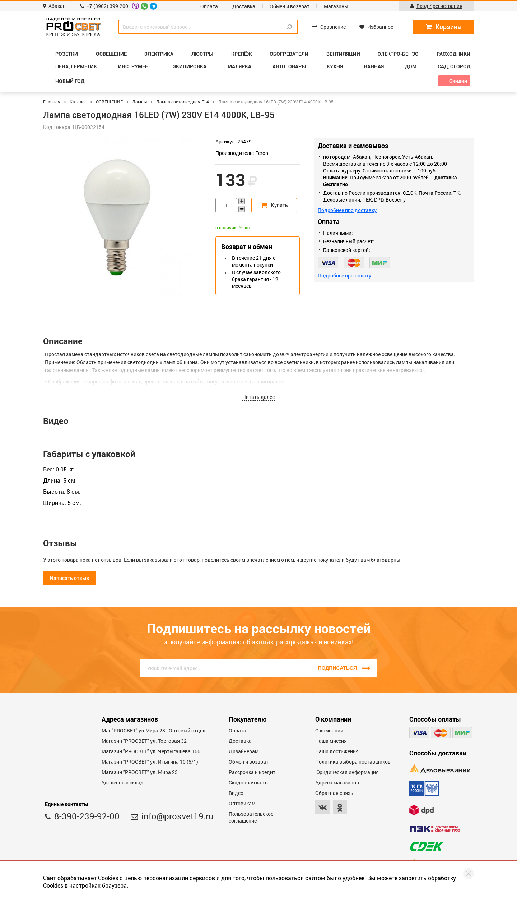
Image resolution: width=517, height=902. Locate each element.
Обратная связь (334, 793)
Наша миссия (331, 740)
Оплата (209, 6)
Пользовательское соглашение (251, 817)
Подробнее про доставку (347, 210)
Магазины (336, 6)
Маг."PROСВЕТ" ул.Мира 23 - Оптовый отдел (153, 730)
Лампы (139, 102)
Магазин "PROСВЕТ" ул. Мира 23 (140, 772)
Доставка (243, 6)
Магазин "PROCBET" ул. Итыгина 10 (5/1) (150, 761)
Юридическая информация (347, 772)
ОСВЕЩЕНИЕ (109, 102)
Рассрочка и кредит (252, 772)
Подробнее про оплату (344, 275)
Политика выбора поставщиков (353, 761)
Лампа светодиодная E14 (182, 102)
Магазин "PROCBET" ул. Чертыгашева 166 (151, 751)
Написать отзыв (69, 578)
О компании (329, 730)
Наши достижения (337, 751)
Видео (236, 793)
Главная (51, 102)
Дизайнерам (243, 751)
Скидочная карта (249, 782)
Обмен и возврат (289, 6)
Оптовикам (242, 803)
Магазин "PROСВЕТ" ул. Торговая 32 (144, 740)
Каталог (78, 102)
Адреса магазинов (337, 782)
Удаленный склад (123, 782)
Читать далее (258, 397)
